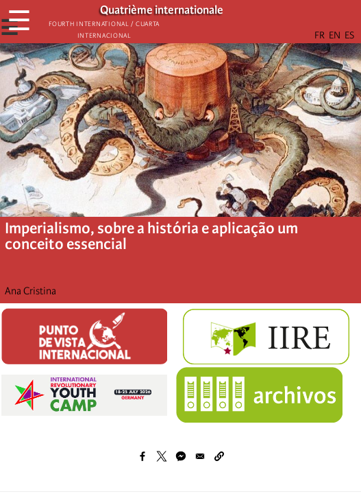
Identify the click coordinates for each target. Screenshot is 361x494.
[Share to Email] (200, 456)
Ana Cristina (30, 291)
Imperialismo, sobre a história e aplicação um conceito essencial (151, 236)
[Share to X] (162, 456)
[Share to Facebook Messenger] (181, 456)
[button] (219, 456)
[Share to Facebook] (142, 456)
